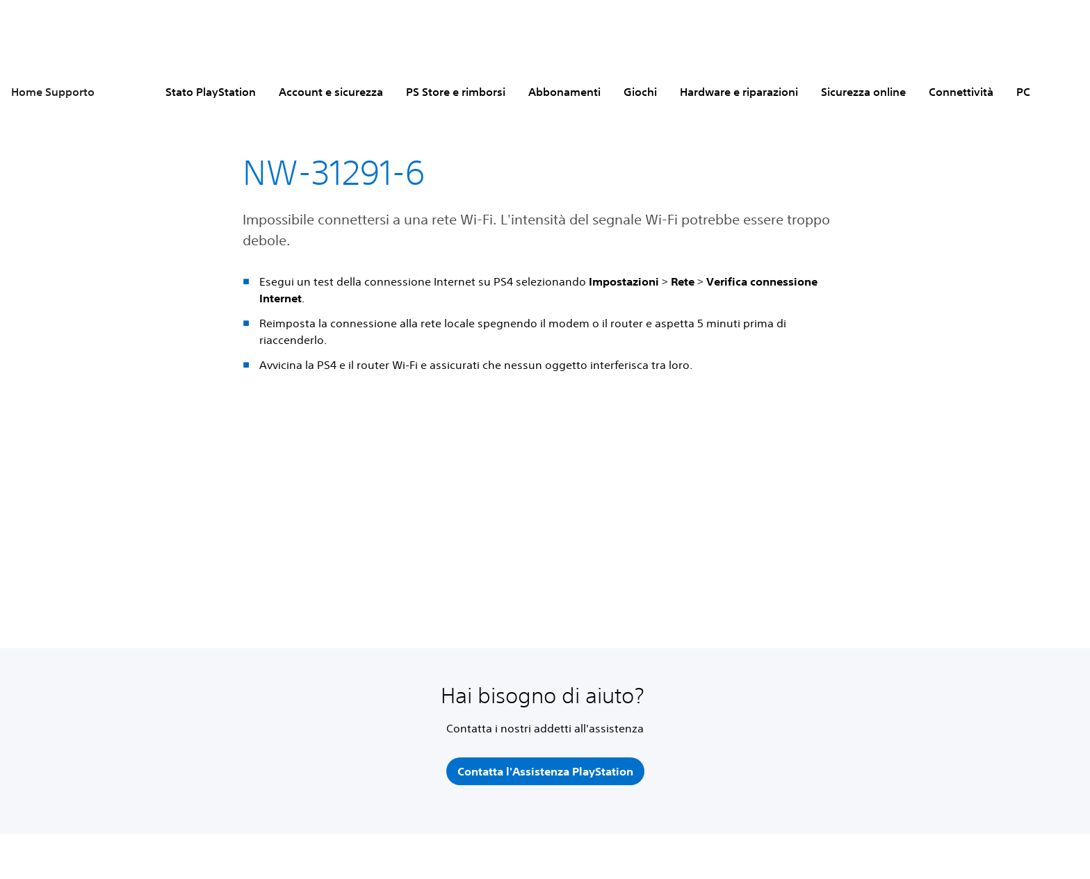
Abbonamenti (564, 92)
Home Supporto (53, 92)
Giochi (640, 92)
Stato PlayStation (210, 92)
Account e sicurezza (331, 92)
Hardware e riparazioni (739, 92)
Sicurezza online (863, 92)
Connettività (961, 92)
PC (1023, 92)
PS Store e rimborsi (455, 92)
